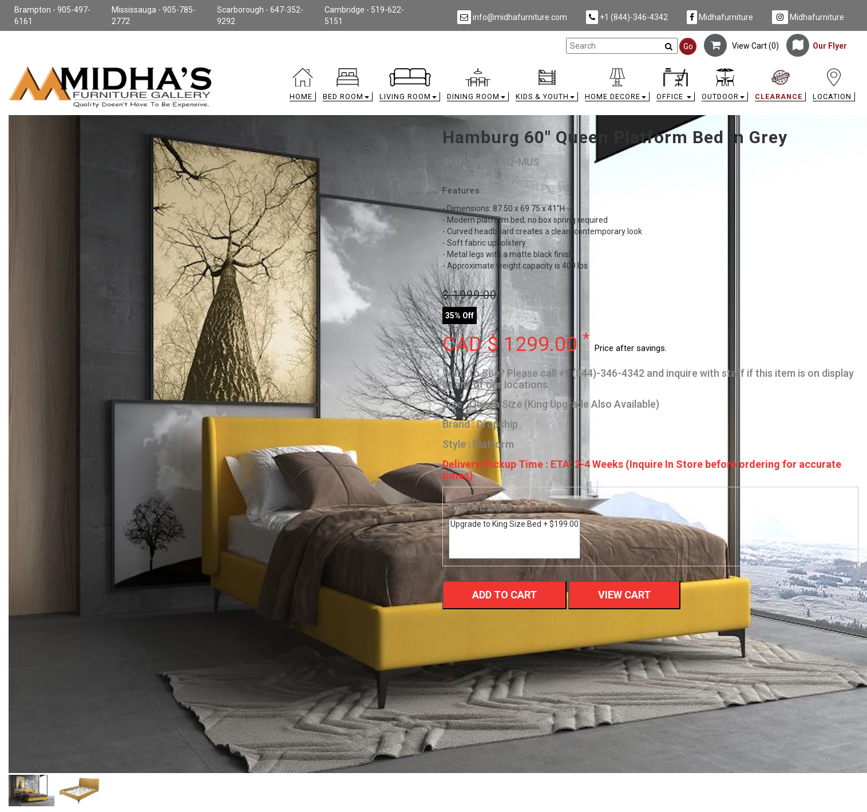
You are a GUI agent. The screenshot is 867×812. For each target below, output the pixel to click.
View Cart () (741, 45)
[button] (348, 87)
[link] (539, 70)
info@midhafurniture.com (512, 17)
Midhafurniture (720, 17)
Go (688, 46)
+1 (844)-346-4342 (627, 17)
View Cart (624, 595)
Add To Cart (504, 595)
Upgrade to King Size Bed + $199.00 (514, 524)
